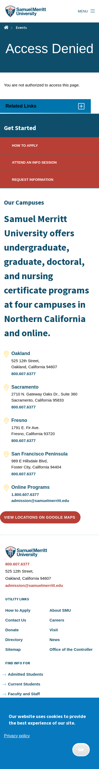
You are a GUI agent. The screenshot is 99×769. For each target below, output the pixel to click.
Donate (12, 630)
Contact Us (15, 620)
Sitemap (13, 649)
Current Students (24, 684)
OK (81, 750)
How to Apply (17, 610)
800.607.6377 (23, 373)
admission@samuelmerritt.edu (40, 500)
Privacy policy (17, 736)
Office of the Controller (71, 649)
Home (6, 27)
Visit (54, 630)
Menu (83, 11)
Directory (14, 639)
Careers (57, 620)
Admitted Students (25, 674)
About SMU (60, 610)
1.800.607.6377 (25, 494)
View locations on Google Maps (39, 517)
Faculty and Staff (24, 694)
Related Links (45, 108)
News (55, 639)
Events (21, 27)
